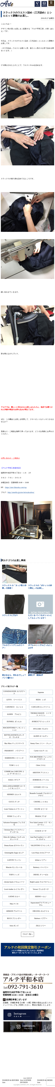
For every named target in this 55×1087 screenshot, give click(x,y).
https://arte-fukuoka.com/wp (16, 487)
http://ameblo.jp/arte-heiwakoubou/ (21, 492)
